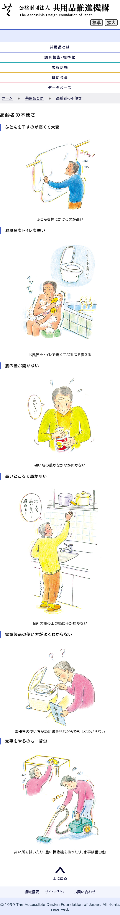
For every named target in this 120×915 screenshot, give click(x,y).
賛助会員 (60, 77)
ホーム (7, 98)
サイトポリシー (56, 892)
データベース (60, 88)
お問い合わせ (84, 892)
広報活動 (60, 67)
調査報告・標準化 (60, 57)
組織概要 (32, 892)
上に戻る (60, 878)
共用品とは (60, 47)
